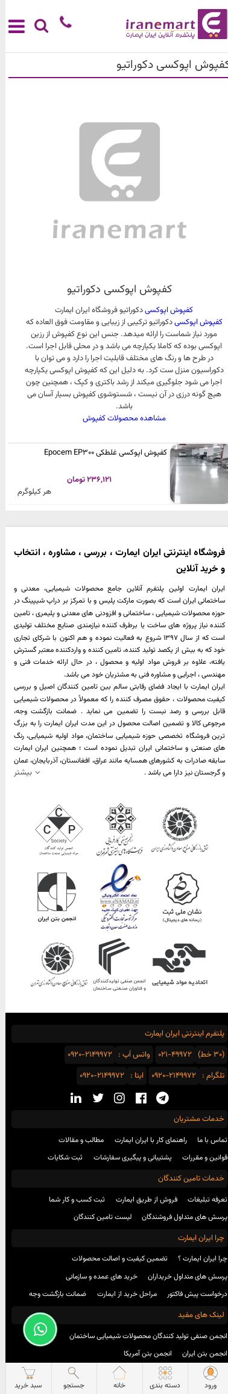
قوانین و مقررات (199, 1157)
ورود (205, 1378)
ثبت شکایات (59, 1157)
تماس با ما (207, 1140)
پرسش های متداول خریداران (182, 1276)
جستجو (68, 1378)
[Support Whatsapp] (34, 1329)
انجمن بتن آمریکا (142, 1353)
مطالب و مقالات (75, 1140)
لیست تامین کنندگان (97, 1217)
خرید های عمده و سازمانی (96, 1276)
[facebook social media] (135, 1099)
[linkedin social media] (70, 1099)
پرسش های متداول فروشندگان (179, 1217)
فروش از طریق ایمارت (141, 1199)
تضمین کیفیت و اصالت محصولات (114, 1258)
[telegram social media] (157, 1099)
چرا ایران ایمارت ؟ (197, 1258)
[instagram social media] (114, 1099)
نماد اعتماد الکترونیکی (114, 897)
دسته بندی (159, 1378)
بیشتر (17, 772)
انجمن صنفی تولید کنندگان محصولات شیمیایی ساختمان (143, 1336)
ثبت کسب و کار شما (71, 1199)
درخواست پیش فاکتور (192, 1294)
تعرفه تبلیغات (202, 1199)
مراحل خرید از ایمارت (121, 1294)
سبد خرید (22, 1378)
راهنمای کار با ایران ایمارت (145, 1140)
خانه (114, 1378)
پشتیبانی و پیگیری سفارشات (127, 1157)
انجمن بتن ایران (199, 1353)
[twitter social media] (92, 1099)
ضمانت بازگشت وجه (52, 1294)
